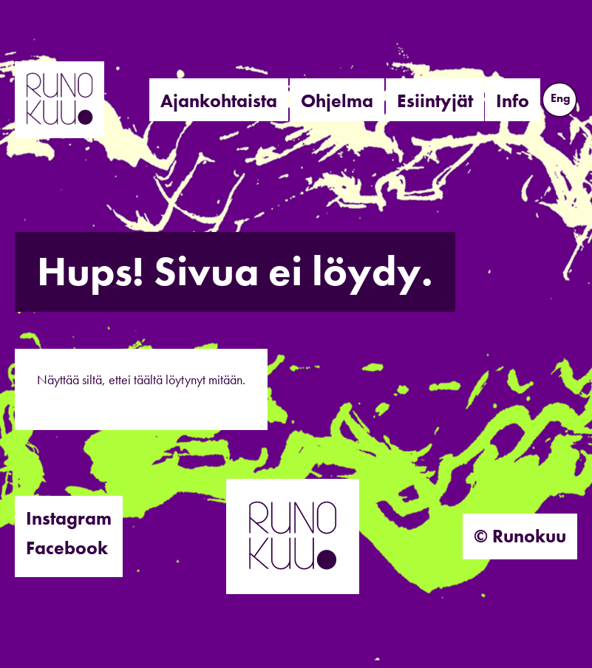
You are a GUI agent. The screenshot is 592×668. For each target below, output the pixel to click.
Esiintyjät (435, 100)
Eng (561, 98)
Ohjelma (337, 100)
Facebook (67, 547)
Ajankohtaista (218, 100)
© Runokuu (520, 536)
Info (512, 100)
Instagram (69, 518)
